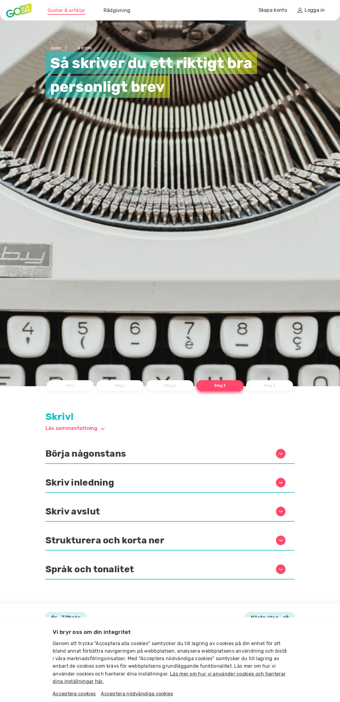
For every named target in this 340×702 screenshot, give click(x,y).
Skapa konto (272, 10)
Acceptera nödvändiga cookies (137, 694)
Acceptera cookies (74, 694)
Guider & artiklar (66, 10)
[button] (170, 454)
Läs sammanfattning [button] (75, 428)
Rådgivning (117, 10)
